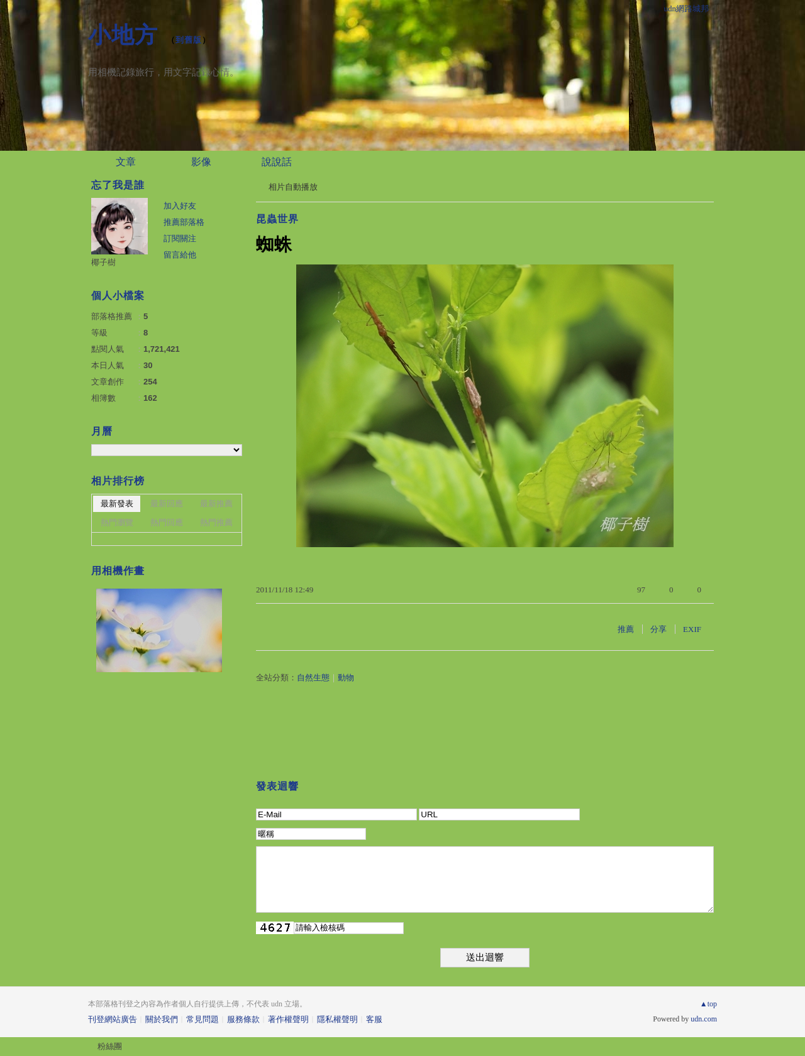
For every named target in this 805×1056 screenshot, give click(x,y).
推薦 (626, 629)
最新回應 (166, 503)
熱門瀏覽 (117, 522)
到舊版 (188, 40)
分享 (658, 629)
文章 (126, 161)
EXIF (692, 629)
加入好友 (180, 205)
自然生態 (313, 677)
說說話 (277, 161)
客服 (374, 1019)
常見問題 (202, 1019)
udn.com (704, 1019)
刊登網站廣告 (112, 1019)
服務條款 (243, 1019)
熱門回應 (166, 522)
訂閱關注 (180, 238)
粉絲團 (109, 1046)
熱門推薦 (216, 522)
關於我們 (161, 1019)
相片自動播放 (293, 187)
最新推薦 (216, 503)
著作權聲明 (288, 1019)
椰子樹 (103, 262)
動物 (346, 677)
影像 (201, 161)
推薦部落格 (184, 222)
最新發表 (117, 503)
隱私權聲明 (337, 1019)
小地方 (123, 35)
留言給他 (180, 254)
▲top (708, 1003)
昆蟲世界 (277, 219)
